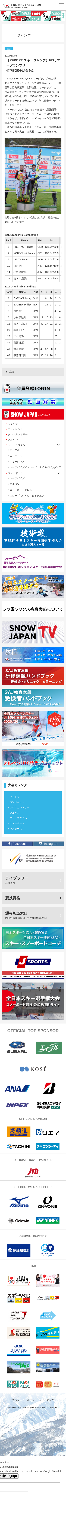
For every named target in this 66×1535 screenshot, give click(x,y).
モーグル (15, 450)
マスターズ (16, 828)
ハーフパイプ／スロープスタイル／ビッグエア (35, 467)
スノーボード (17, 823)
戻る (11, 371)
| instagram (48, 844)
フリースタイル (18, 818)
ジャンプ (13, 424)
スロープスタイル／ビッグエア (27, 495)
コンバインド (15, 429)
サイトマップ (46, 1400)
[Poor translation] (12, 1476)
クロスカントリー (18, 434)
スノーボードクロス (21, 489)
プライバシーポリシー (24, 1400)
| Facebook (17, 844)
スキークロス (17, 461)
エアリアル (16, 455)
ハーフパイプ (17, 478)
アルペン (13, 439)
